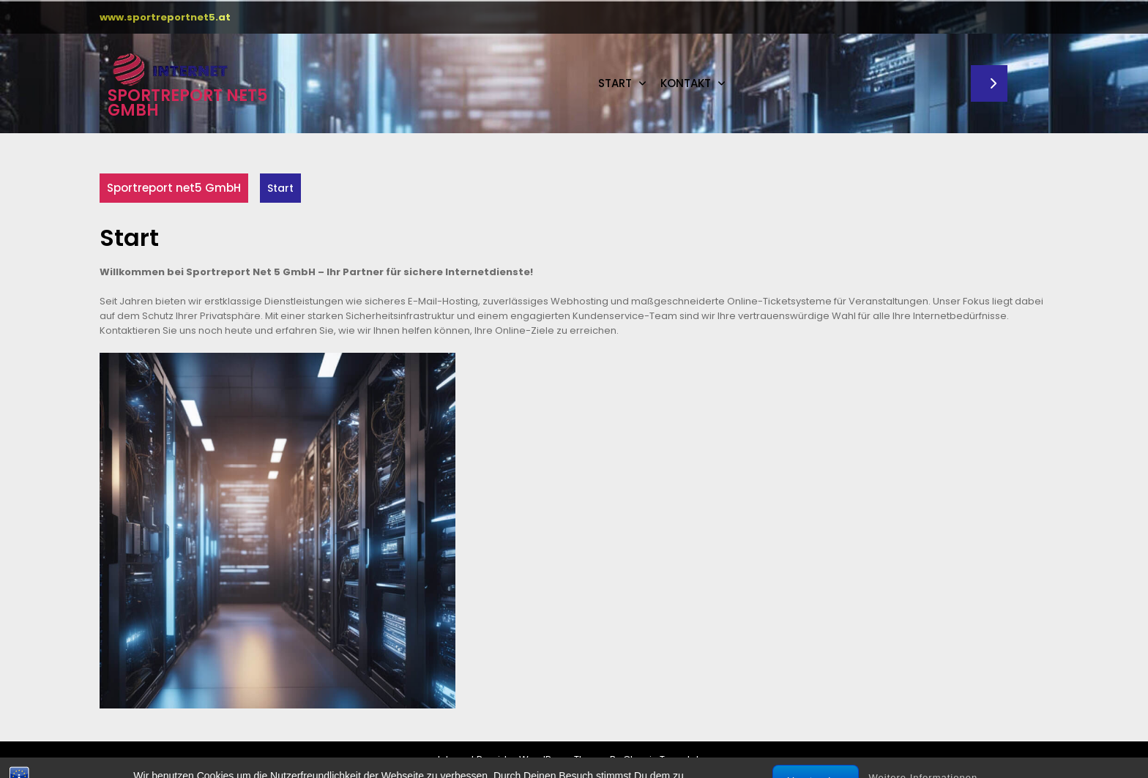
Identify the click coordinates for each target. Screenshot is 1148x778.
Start (615, 83)
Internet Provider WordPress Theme (523, 759)
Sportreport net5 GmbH (187, 102)
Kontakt (685, 83)
